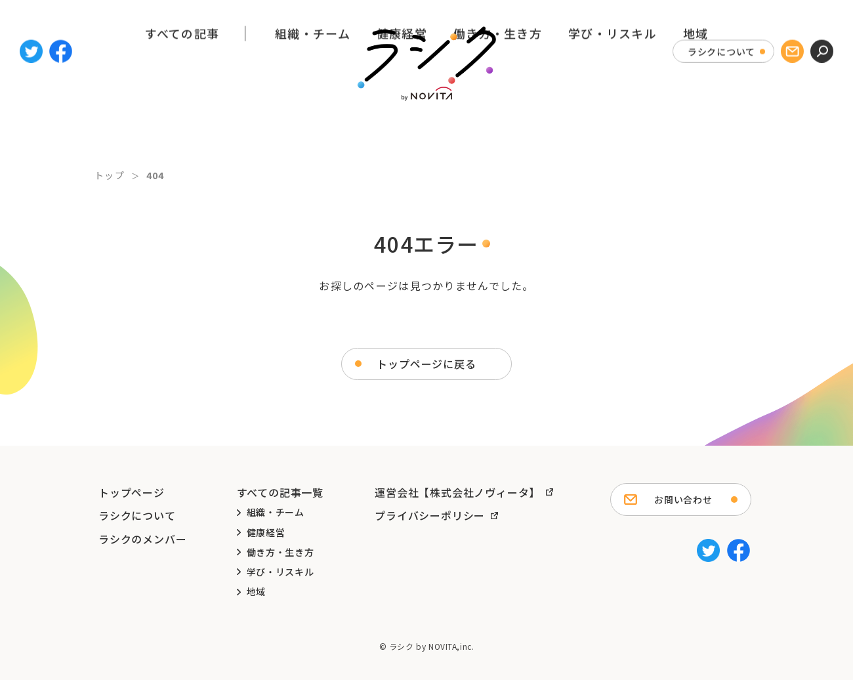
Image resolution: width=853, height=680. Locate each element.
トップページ (131, 492)
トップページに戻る (426, 364)
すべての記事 (182, 126)
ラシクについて (721, 44)
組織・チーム (312, 126)
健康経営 (402, 126)
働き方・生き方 (497, 126)
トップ (109, 175)
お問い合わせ (683, 499)
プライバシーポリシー (430, 515)
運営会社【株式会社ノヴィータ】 (457, 492)
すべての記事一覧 (280, 492)
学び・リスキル (612, 126)
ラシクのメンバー (142, 539)
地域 (696, 126)
